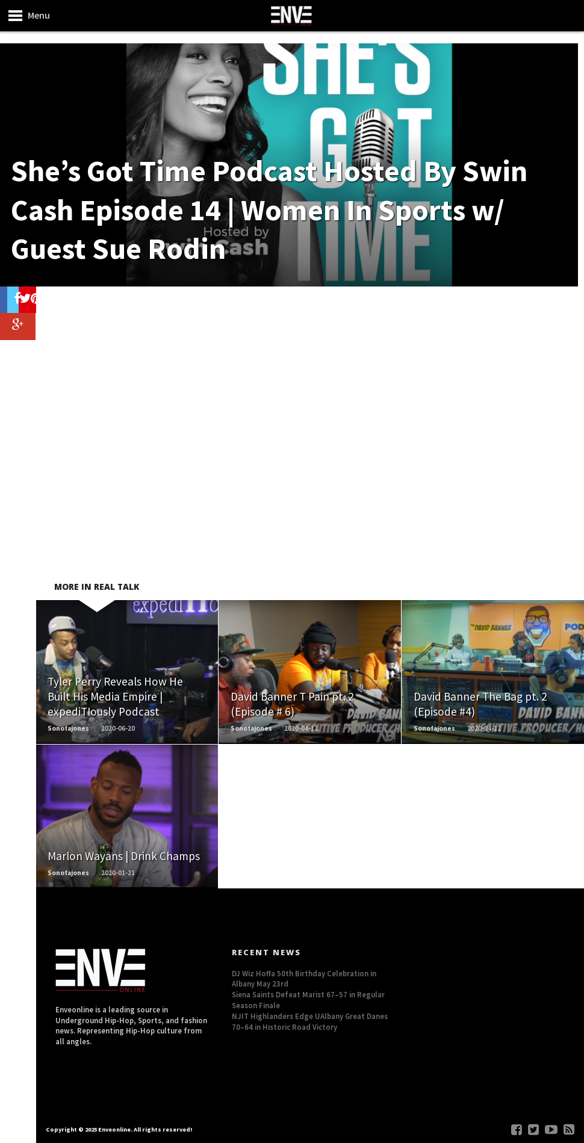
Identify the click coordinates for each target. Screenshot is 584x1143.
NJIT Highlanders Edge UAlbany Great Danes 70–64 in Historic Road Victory (310, 1021)
